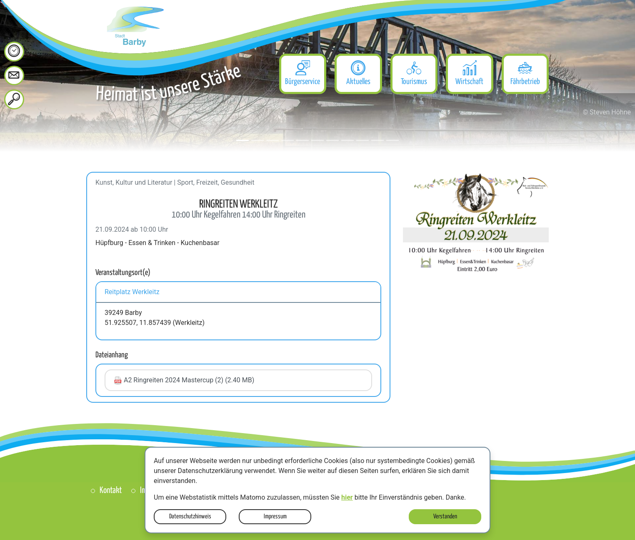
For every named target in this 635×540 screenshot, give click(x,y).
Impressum (275, 516)
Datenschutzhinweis (190, 516)
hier (347, 497)
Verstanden (445, 516)
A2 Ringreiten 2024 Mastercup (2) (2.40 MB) (184, 380)
